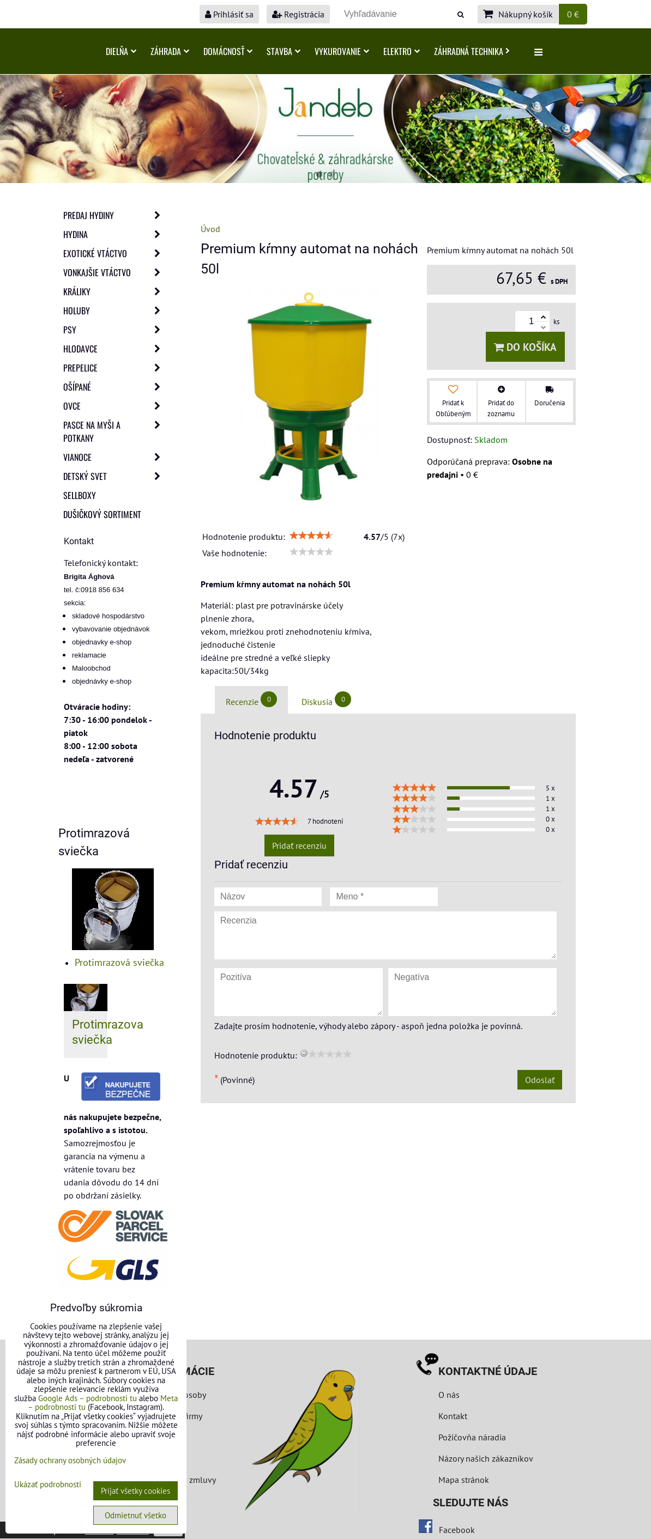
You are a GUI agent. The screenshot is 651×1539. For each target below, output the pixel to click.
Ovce (115, 406)
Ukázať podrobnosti (47, 1484)
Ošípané (115, 387)
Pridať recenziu (299, 845)
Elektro (401, 51)
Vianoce (115, 457)
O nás (449, 1394)
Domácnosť (227, 51)
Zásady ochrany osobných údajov (70, 1460)
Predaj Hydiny (115, 215)
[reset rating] (303, 1053)
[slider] (311, 535)
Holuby (115, 310)
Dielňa (121, 51)
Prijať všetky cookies (135, 1491)
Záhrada (169, 51)
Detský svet (115, 476)
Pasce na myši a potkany (115, 431)
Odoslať (539, 1079)
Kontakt (452, 1415)
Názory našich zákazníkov (485, 1458)
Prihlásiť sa (229, 14)
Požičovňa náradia (472, 1437)
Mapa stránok (463, 1479)
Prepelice (115, 367)
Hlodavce (115, 348)
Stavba (283, 51)
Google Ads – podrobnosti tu (87, 1398)
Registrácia (298, 14)
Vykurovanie (342, 51)
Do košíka (525, 347)
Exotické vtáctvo (115, 253)
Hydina (115, 234)
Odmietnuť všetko (135, 1515)
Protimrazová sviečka (119, 962)
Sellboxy (79, 495)
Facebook (457, 1529)
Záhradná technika (472, 51)
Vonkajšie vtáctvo (115, 272)
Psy (115, 329)
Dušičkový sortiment (102, 514)
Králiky (115, 291)
